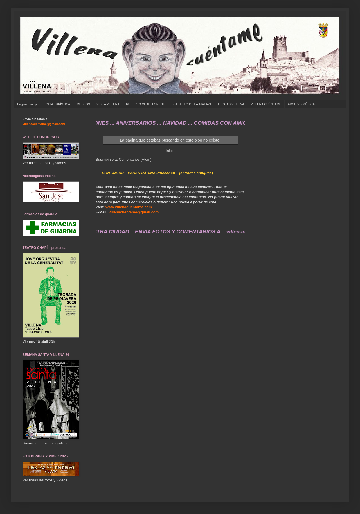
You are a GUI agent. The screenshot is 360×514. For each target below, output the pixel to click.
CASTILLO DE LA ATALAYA (192, 104)
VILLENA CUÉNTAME (266, 104)
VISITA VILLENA (108, 104)
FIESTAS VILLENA (231, 104)
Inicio (170, 151)
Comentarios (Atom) (135, 159)
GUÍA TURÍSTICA (58, 104)
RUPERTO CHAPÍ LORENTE (146, 104)
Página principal (28, 104)
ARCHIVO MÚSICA (301, 104)
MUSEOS (83, 104)
